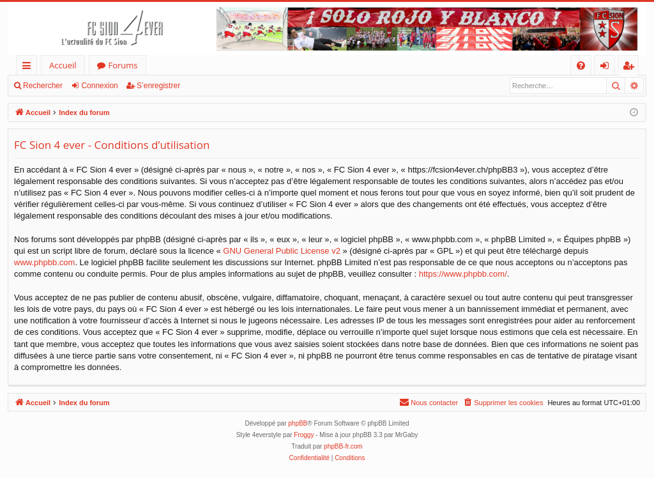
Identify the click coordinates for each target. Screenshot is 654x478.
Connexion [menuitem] (607, 67)
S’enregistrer (158, 85)
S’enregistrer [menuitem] (631, 67)
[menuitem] (581, 65)
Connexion (99, 85)
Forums (123, 65)
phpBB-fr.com (343, 446)
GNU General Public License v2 (281, 251)
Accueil (63, 65)
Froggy (304, 434)
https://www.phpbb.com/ (463, 274)
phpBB (297, 423)
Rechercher (43, 85)
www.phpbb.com (44, 262)
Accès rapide (29, 67)
